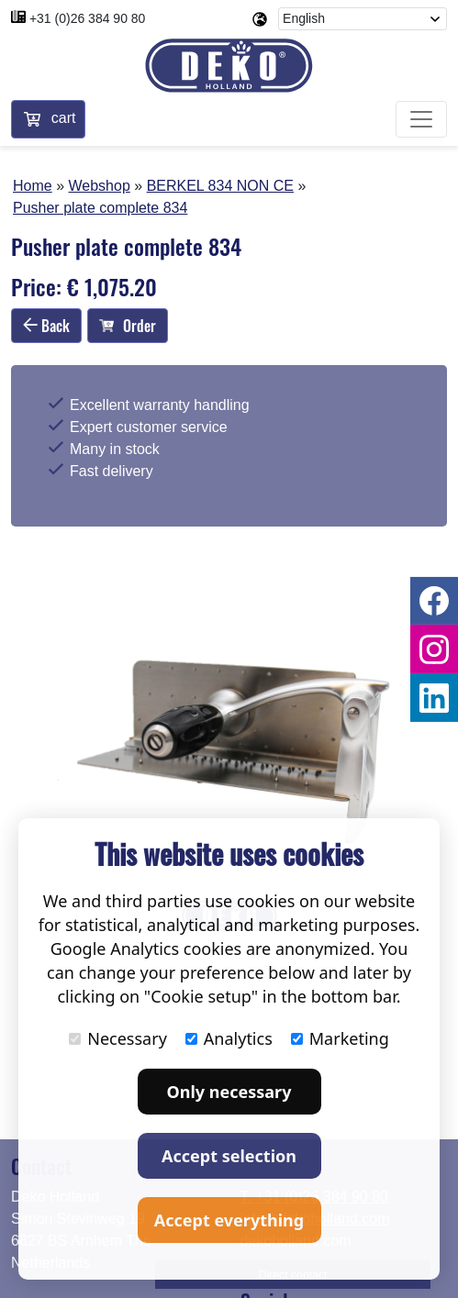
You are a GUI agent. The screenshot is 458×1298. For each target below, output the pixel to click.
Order (127, 326)
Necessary (118, 1038)
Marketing (340, 1038)
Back (46, 326)
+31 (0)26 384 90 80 (87, 18)
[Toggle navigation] (421, 119)
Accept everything (229, 1220)
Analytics (229, 1038)
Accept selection (229, 1156)
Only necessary (229, 1092)
